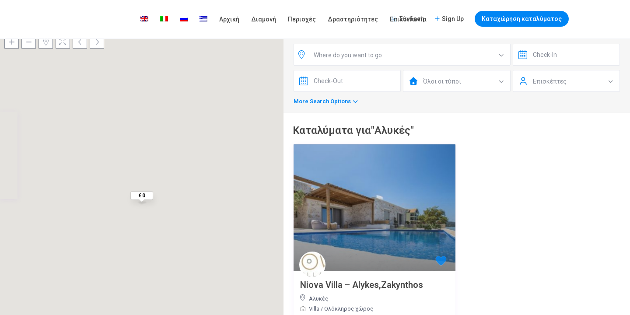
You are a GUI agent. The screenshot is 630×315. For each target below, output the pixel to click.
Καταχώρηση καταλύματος (522, 18)
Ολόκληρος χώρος (348, 308)
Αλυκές (318, 298)
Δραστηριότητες (353, 19)
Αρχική (229, 19)
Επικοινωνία (408, 19)
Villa (314, 308)
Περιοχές (302, 19)
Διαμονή (263, 19)
